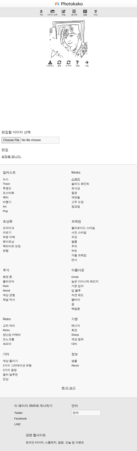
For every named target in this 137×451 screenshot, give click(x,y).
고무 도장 (77, 202)
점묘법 (75, 206)
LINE (17, 424)
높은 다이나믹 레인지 (85, 281)
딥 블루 (76, 290)
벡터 (6, 197)
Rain (6, 286)
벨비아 (75, 299)
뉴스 (6, 179)
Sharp (75, 334)
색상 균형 (9, 295)
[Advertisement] (33, 97)
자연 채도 (77, 295)
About (75, 365)
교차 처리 (9, 325)
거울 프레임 (78, 255)
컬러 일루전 (10, 374)
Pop (5, 211)
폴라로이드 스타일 (83, 227)
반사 (74, 259)
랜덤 (78, 63)
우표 (74, 237)
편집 (64, 12)
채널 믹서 (9, 299)
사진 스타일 (78, 232)
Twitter (18, 412)
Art (4, 206)
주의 (74, 246)
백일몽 (75, 308)
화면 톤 (7, 276)
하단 (96, 12)
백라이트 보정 (12, 246)
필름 (74, 241)
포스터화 (8, 192)
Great (75, 276)
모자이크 (8, 227)
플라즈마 (8, 281)
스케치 (75, 179)
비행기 (7, 202)
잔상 (6, 379)
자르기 (7, 232)
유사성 (75, 188)
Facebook (20, 418)
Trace (6, 183)
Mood (6, 290)
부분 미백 (9, 237)
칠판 (74, 192)
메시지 (75, 325)
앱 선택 (74, 12)
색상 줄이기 (10, 360)
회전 (74, 330)
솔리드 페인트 (80, 183)
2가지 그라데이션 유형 (17, 365)
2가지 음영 (10, 370)
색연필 (75, 197)
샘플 (85, 12)
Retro (6, 330)
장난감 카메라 (12, 334)
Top (41, 12)
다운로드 (50, 63)
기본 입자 (77, 286)
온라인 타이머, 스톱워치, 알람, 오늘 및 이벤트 (55, 442)
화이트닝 (8, 241)
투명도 (7, 188)
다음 (87, 63)
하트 (74, 250)
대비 (74, 343)
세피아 (7, 343)
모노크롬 (8, 339)
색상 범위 (77, 339)
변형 (6, 250)
